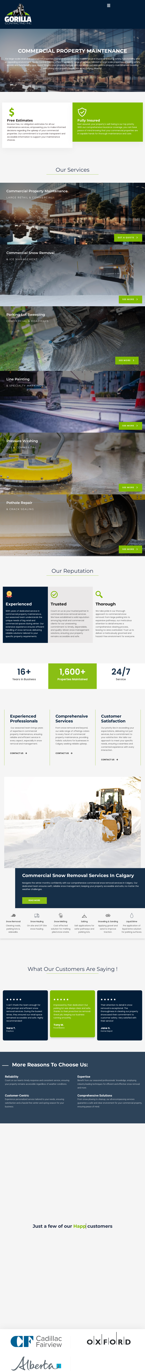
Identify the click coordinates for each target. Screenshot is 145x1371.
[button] (108, 6)
